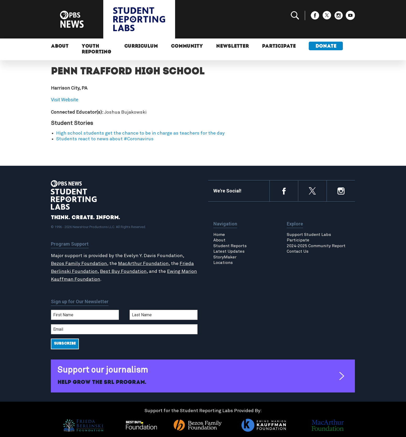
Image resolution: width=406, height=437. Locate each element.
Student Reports (230, 246)
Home (219, 235)
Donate (325, 46)
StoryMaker (224, 257)
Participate (279, 46)
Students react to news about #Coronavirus (105, 139)
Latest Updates (229, 251)
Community (187, 46)
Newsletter (232, 46)
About (59, 46)
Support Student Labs (309, 235)
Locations (223, 263)
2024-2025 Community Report (316, 246)
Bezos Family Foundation (79, 263)
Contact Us (297, 251)
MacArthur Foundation (143, 263)
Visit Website (64, 99)
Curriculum (141, 46)
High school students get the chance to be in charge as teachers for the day (140, 133)
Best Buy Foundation (123, 271)
